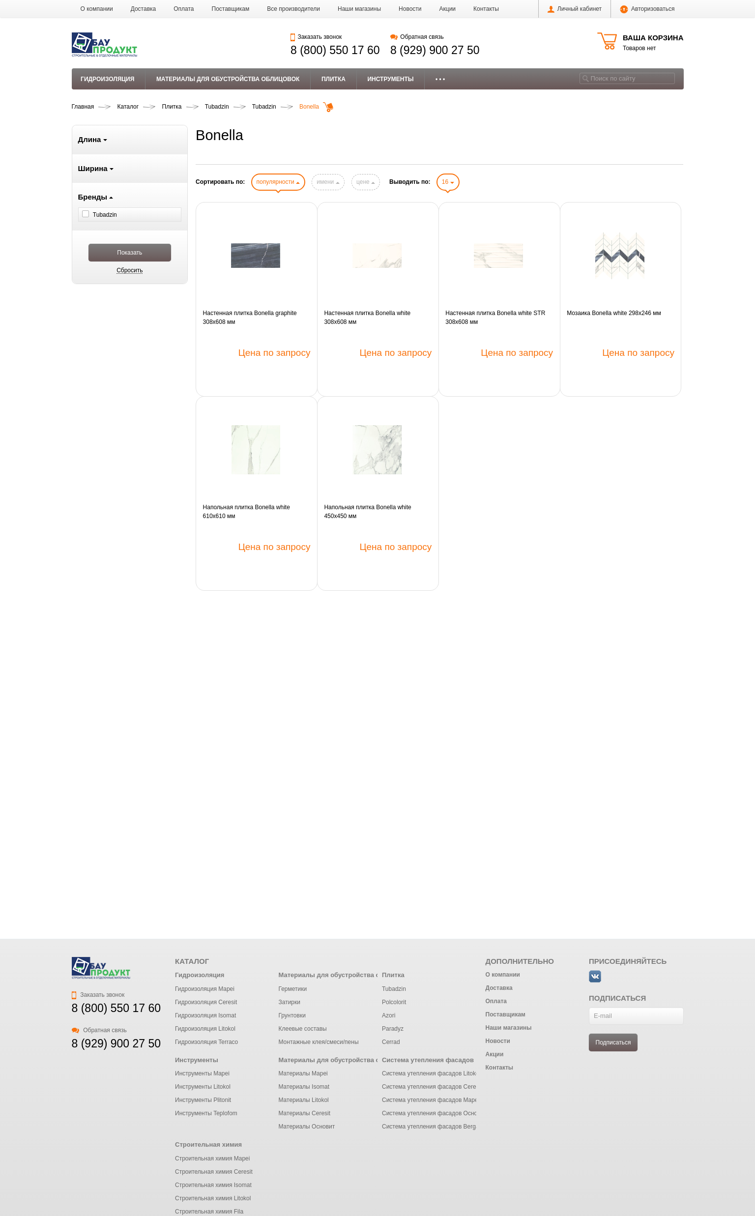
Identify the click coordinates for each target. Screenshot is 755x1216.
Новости (410, 8)
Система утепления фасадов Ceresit (432, 1086)
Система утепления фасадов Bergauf (433, 1126)
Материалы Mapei (302, 1073)
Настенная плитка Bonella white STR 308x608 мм (495, 317)
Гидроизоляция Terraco (206, 1042)
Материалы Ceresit (304, 1113)
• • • (440, 79)
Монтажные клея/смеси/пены (318, 1042)
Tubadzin (394, 988)
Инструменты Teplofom (206, 1113)
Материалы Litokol (303, 1100)
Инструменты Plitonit (203, 1100)
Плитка (333, 79)
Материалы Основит (306, 1126)
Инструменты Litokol (203, 1086)
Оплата (184, 8)
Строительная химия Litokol (213, 1198)
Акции (447, 8)
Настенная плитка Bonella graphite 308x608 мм (250, 317)
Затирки (289, 1002)
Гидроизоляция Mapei (204, 988)
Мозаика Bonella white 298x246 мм (614, 313)
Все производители (293, 8)
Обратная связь (417, 36)
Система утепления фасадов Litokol (431, 1073)
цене (365, 181)
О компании (97, 8)
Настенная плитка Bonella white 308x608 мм (367, 317)
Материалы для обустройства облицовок (228, 79)
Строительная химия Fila (209, 1211)
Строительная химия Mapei (212, 1158)
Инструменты (390, 79)
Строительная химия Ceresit (214, 1171)
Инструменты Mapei (202, 1073)
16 (448, 181)
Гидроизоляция (107, 79)
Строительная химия (208, 1144)
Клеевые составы (302, 1028)
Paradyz (393, 1028)
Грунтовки (291, 1015)
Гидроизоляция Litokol (205, 1028)
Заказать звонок (316, 36)
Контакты (486, 8)
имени (328, 181)
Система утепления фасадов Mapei (430, 1100)
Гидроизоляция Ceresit (206, 1002)
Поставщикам (231, 8)
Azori (388, 1015)
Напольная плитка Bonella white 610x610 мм (246, 512)
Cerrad (391, 1042)
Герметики (292, 988)
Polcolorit (394, 1002)
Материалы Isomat (303, 1086)
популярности (278, 181)
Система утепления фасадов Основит (434, 1113)
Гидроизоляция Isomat (205, 1015)
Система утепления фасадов (428, 1060)
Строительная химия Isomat (213, 1185)
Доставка (143, 8)
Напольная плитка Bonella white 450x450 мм (367, 512)
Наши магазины (359, 8)
